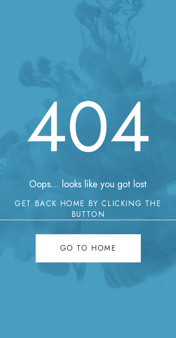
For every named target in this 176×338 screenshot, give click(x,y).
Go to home (88, 248)
